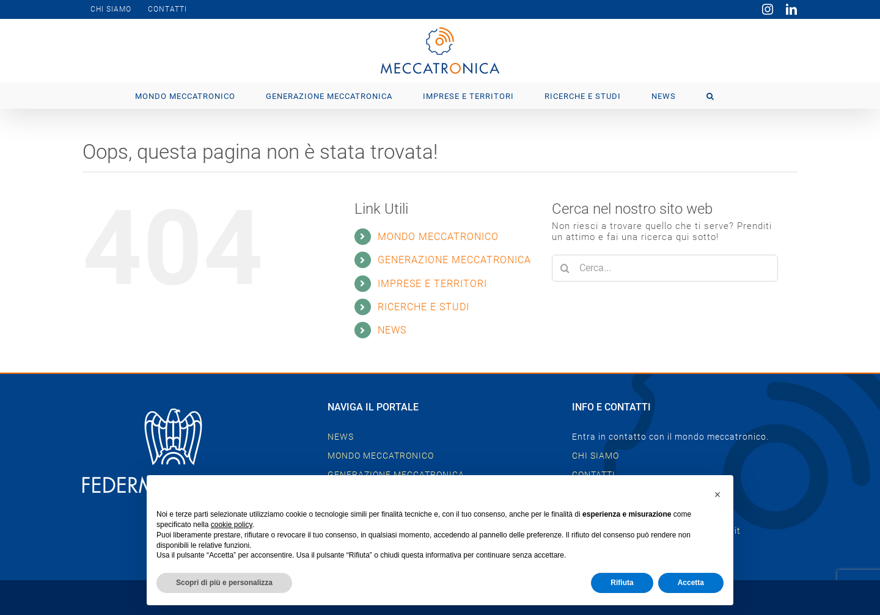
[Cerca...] (665, 268)
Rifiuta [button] (621, 582)
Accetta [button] (691, 582)
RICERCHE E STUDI (423, 307)
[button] (710, 95)
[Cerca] (565, 268)
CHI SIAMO (595, 455)
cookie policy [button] (231, 524)
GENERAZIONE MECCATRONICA (454, 260)
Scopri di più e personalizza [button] (224, 582)
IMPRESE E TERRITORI (432, 283)
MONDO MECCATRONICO (438, 236)
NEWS (392, 330)
